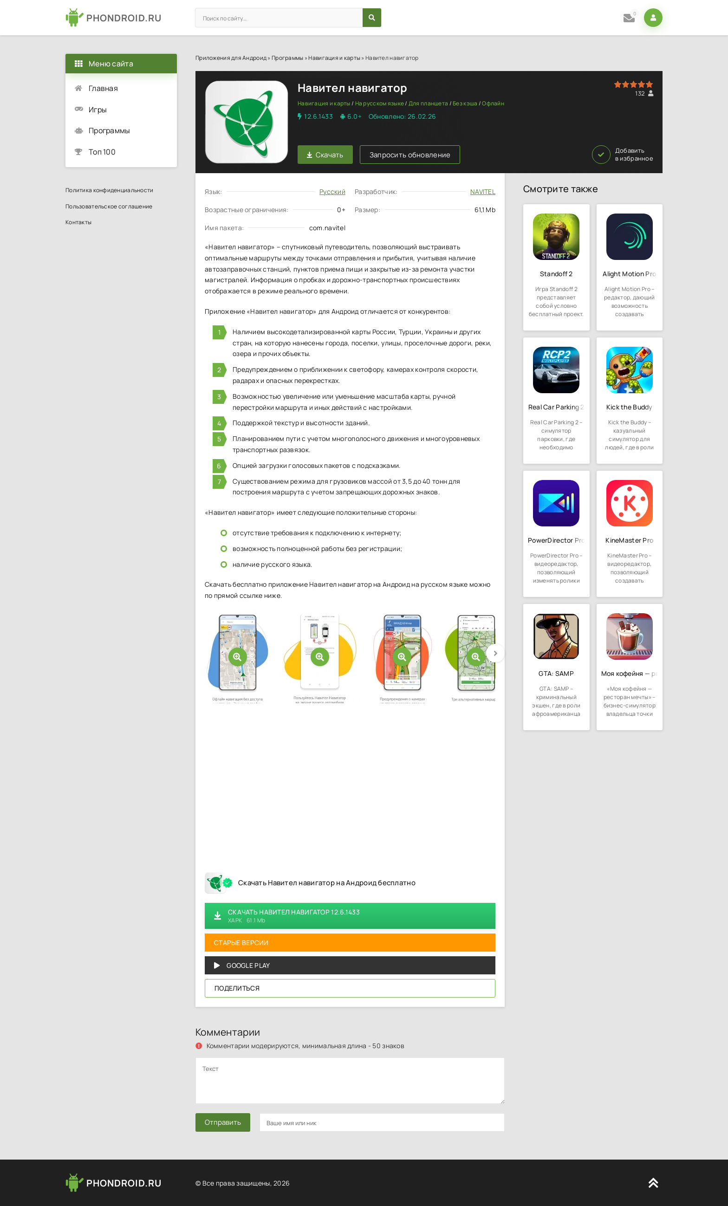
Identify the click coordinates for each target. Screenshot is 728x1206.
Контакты (78, 222)
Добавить (622, 154)
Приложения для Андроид (230, 58)
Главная (103, 88)
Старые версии (241, 942)
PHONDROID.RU (124, 18)
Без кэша (465, 103)
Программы (288, 58)
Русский (332, 191)
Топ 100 (102, 152)
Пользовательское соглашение (109, 206)
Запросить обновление (410, 155)
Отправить (223, 1122)
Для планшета (428, 103)
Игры (98, 109)
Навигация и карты (334, 58)
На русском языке (379, 103)
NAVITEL (482, 191)
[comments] (350, 1080)
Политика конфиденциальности (109, 190)
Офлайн (493, 103)
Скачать (325, 155)
